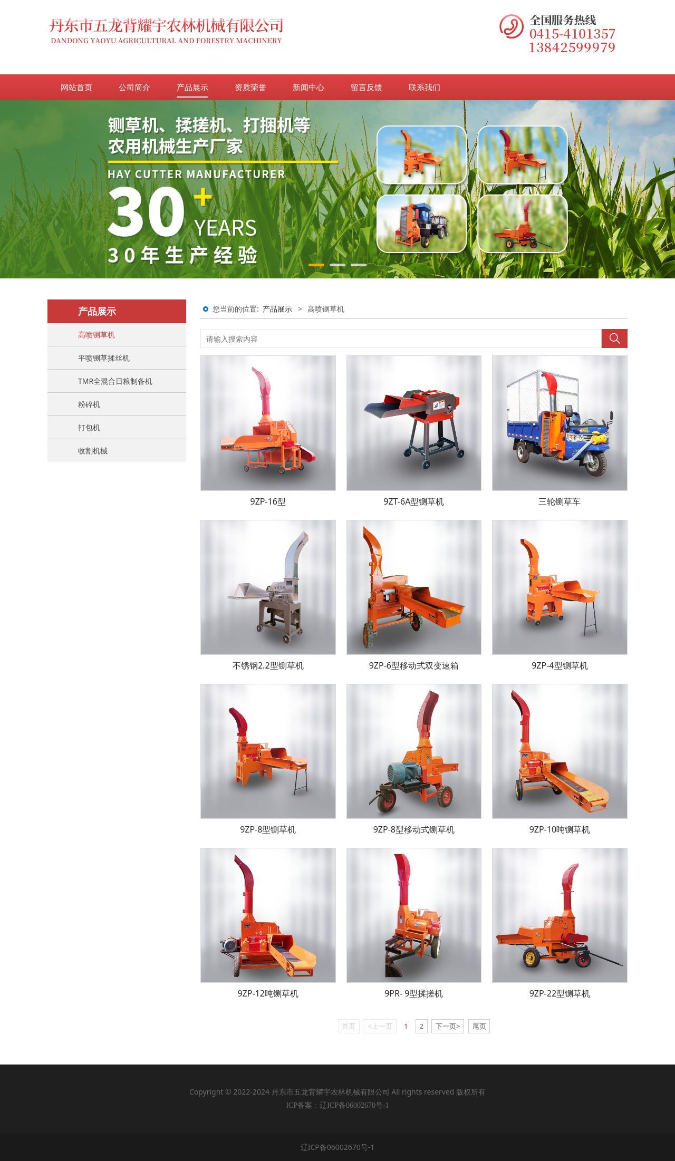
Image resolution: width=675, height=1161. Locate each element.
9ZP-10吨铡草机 (559, 829)
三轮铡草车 (559, 501)
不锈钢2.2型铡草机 (268, 665)
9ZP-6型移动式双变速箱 (414, 665)
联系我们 (424, 87)
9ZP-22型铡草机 (559, 993)
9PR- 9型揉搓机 (413, 993)
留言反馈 (366, 87)
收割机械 (93, 451)
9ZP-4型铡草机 (559, 665)
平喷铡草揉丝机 (104, 358)
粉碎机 (89, 404)
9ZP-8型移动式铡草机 (414, 829)
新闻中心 (308, 87)
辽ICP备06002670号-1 (338, 1147)
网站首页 (76, 87)
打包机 (89, 427)
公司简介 (134, 87)
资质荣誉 (250, 87)
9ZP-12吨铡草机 (268, 993)
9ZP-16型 (268, 501)
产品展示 (192, 87)
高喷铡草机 (96, 335)
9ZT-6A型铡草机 (413, 501)
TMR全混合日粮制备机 (115, 381)
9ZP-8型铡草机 (268, 829)
